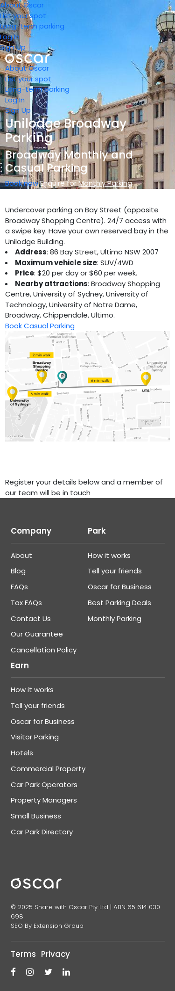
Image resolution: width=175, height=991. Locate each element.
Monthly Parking (114, 618)
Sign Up (13, 47)
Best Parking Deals (119, 603)
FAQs (19, 587)
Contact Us (31, 618)
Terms (23, 954)
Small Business (36, 816)
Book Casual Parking (40, 326)
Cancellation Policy (44, 650)
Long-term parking (32, 26)
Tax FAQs (26, 603)
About (21, 555)
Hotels (22, 753)
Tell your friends (115, 571)
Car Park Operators (44, 784)
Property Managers (44, 800)
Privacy (55, 954)
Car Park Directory (42, 832)
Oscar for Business (120, 587)
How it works (109, 555)
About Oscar (22, 5)
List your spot (23, 16)
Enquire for (86, 183)
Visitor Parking (35, 737)
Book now (21, 183)
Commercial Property (48, 769)
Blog (18, 571)
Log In (10, 37)
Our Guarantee (37, 634)
